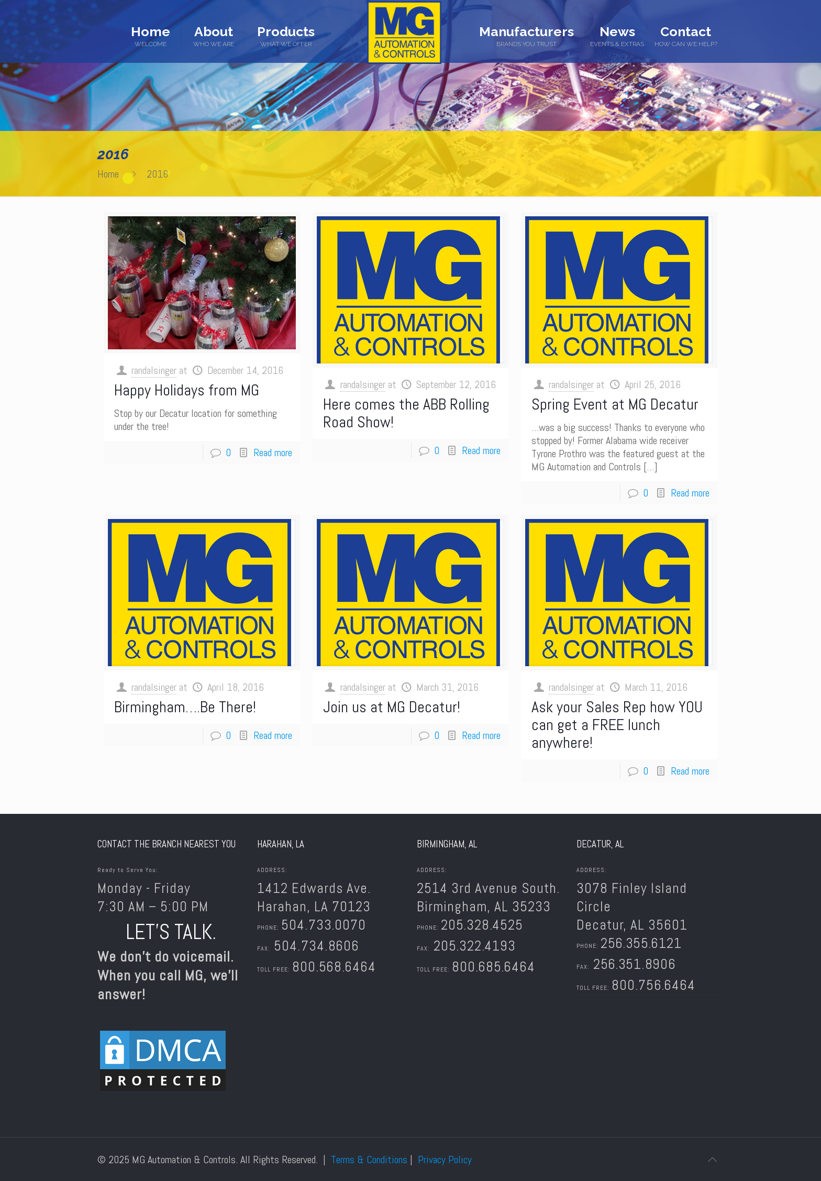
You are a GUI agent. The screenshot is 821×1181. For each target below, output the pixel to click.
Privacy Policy (445, 1159)
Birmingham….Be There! (185, 707)
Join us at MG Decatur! (391, 707)
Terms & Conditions (369, 1159)
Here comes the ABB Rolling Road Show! (406, 413)
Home (108, 174)
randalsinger (153, 370)
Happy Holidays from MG (186, 390)
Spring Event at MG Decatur (614, 404)
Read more (272, 452)
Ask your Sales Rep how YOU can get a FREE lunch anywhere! (617, 725)
